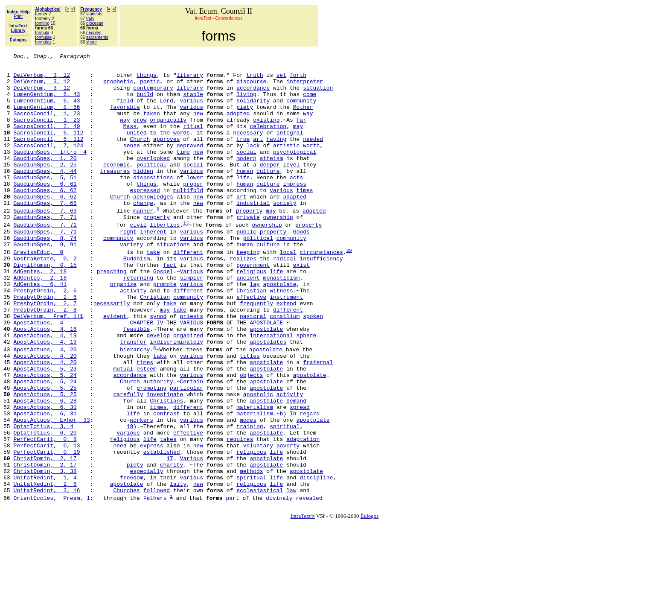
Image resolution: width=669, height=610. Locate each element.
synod (158, 367)
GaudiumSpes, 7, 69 (44, 241)
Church (140, 155)
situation (318, 94)
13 (186, 256)
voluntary (258, 522)
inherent (153, 266)
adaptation (303, 514)
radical (285, 298)
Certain (191, 445)
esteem (147, 430)
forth (298, 78)
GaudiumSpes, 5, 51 (44, 201)
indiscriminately (176, 398)
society (285, 232)
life (243, 201)
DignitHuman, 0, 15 (44, 305)
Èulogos (370, 603)
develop (158, 390)
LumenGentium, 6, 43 (46, 101)
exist (301, 305)
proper (193, 209)
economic (116, 186)
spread (300, 476)
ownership (278, 249)
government (253, 305)
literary (190, 78)
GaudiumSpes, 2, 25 (44, 186)
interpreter (304, 86)
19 (130, 499)
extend (286, 352)
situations (173, 281)
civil (138, 258)
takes (168, 514)
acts (296, 201)
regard (310, 483)
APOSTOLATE (266, 375)
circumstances (321, 290)
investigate (164, 460)
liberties (165, 258)
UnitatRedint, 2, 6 (44, 568)
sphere (307, 390)
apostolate (280, 329)
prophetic (118, 86)
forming (42, 23)
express (151, 522)
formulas (43, 42)
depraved (190, 163)
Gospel (163, 313)
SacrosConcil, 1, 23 (46, 124)
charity (171, 545)
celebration (268, 140)
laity (178, 568)
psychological (294, 171)
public (246, 266)
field (124, 109)
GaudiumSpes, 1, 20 (44, 178)
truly (90, 18)
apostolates (268, 398)
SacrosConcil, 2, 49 (46, 140)
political (151, 186)
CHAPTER (141, 375)
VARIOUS (191, 375)
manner (143, 241)
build (145, 101)
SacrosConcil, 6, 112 (48, 148)
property (249, 241)
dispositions (153, 201)
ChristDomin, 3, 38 (44, 553)
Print (18, 16)
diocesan (94, 23)
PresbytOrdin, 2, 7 (44, 352)
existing (266, 132)
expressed (145, 217)
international (271, 390)
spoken (313, 367)
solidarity (253, 109)
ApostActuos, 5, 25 (44, 453)
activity (133, 336)
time (183, 171)
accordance (253, 94)
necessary (248, 148)
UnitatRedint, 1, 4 (44, 560)
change (143, 232)
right (128, 266)
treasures (115, 194)
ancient (248, 321)
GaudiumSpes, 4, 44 (44, 194)
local (288, 290)
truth (255, 78)
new (198, 124)
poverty (288, 522)
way (308, 124)
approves (166, 155)
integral (289, 148)
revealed (309, 585)
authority (158, 445)
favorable (125, 117)
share (91, 42)
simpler (191, 321)
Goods (301, 266)
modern (246, 178)
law (291, 576)
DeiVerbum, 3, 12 (41, 78)
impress (294, 209)
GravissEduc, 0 (38, 290)
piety (244, 117)
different (188, 290)
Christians (166, 468)
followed (156, 576)
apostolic (258, 460)
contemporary (153, 94)
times (304, 217)
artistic (286, 163)
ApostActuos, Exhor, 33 (51, 491)
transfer (133, 398)
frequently (256, 352)
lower (194, 201)
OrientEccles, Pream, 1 (51, 585)
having (276, 155)
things (147, 78)
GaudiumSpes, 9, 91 (44, 281)
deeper (270, 186)
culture (268, 194)
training (249, 499)
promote (165, 329)
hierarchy (135, 407)
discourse (251, 86)
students (94, 14)
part (232, 585)
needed (313, 155)
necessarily (111, 352)
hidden (143, 194)
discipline (316, 560)
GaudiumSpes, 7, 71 (44, 249)
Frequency (91, 9)
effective (251, 344)
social (246, 171)
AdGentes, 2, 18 (40, 313)
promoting (151, 453)
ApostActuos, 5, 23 (44, 430)
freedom (131, 560)
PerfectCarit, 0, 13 (46, 522)
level (291, 186)
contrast (166, 483)
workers (141, 491)
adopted (238, 124)
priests (191, 367)
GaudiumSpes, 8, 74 (44, 273)
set (281, 78)
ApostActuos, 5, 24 (44, 437)
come (309, 101)
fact (169, 305)
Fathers (155, 585)
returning (138, 321)
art (258, 155)
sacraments (97, 37)
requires (240, 514)
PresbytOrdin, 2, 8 (44, 359)
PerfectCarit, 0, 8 (44, 514)
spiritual (285, 499)
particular (186, 453)
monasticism (281, 321)
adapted (294, 224)
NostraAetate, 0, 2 (44, 298)
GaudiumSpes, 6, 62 (44, 217)
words (181, 148)
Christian (251, 336)
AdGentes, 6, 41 (40, 329)
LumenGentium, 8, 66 (46, 117)
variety (131, 281)
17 (169, 537)
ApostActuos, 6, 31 (44, 476)
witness (281, 336)
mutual (123, 430)
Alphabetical (47, 9)
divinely (279, 585)
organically (168, 132)
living (246, 101)
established (161, 530)
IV (160, 375)
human (244, 194)
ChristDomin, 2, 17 (44, 537)
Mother (303, 117)
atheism (271, 178)
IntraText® (303, 603)
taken (151, 124)
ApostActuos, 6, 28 (44, 468)
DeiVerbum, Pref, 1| (48, 367)
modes (248, 491)
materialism (254, 476)
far (301, 132)
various (191, 109)
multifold (188, 217)
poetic (150, 86)
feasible (136, 382)
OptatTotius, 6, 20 (44, 507)
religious (251, 313)
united (137, 148)
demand (296, 468)
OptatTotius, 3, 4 (43, 499)
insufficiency (321, 298)
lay (254, 329)
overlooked (153, 178)
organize (123, 329)
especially (146, 553)
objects (251, 437)
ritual (193, 140)
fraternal (318, 422)
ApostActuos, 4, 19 (44, 390)
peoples (93, 32)
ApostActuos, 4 (38, 375)
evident (115, 367)
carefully (128, 460)
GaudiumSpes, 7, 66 (44, 232)
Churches (126, 576)
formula (42, 32)
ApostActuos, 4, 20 (44, 407)
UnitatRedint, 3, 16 (46, 576)
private (248, 249)
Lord (166, 109)
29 (349, 288)
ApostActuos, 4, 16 (44, 382)
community (301, 109)
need (119, 522)
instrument (286, 344)
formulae (43, 37)
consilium (285, 367)
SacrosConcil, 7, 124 (48, 163)
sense (131, 163)
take (153, 290)
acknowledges (153, 224)
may (298, 140)
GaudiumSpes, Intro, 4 (50, 171)
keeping (248, 290)
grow (139, 132)
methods (251, 553)
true (243, 155)
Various (191, 313)
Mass (130, 140)
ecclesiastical (259, 576)
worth (311, 163)
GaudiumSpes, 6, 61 (44, 209)
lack (253, 163)
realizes (243, 298)
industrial (253, 232)
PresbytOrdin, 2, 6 (44, 336)
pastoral (253, 367)
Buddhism (136, 298)
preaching (111, 313)
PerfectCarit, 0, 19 (46, 530)
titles (250, 414)
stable (193, 101)
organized (188, 390)
